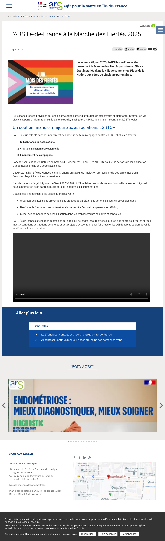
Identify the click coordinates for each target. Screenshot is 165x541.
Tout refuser (87, 534)
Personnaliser (129, 534)
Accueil (12, 16)
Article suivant (161, 405)
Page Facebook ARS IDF (80, 457)
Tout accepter (108, 534)
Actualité (145, 25)
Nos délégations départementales (27, 485)
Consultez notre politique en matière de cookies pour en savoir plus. (41, 534)
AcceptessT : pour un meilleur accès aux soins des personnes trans (81, 339)
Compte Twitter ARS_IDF (75, 457)
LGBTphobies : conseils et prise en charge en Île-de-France (76, 334)
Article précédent (4, 405)
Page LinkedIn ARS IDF (85, 457)
